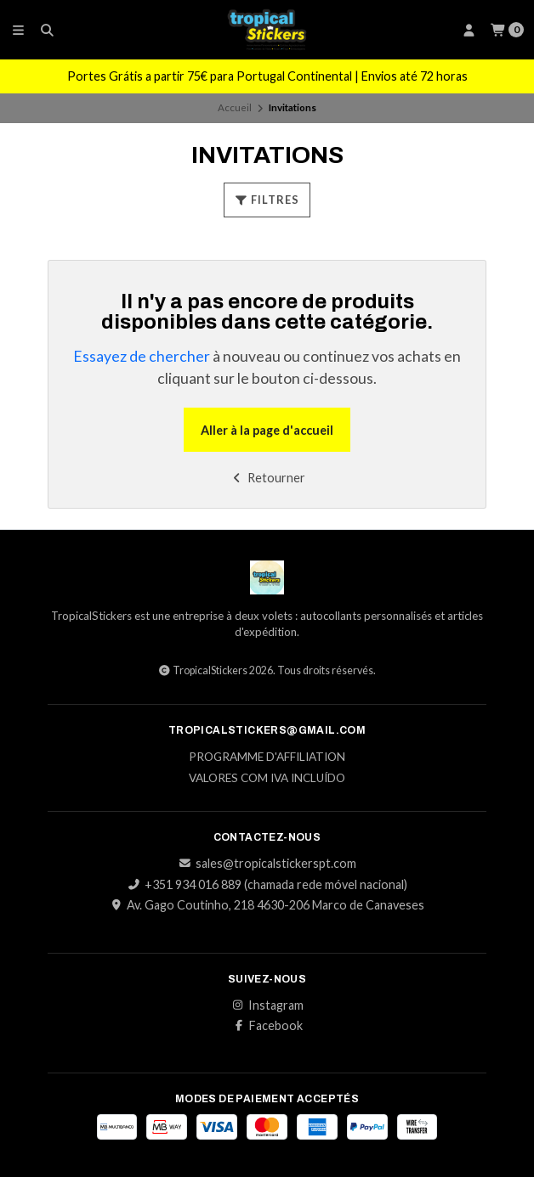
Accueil (235, 107)
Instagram (267, 1005)
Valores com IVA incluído (267, 779)
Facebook (267, 1026)
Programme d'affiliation (267, 757)
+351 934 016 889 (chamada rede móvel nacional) (267, 885)
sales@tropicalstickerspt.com (267, 864)
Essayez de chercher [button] (141, 356)
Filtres (267, 199)
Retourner (267, 477)
